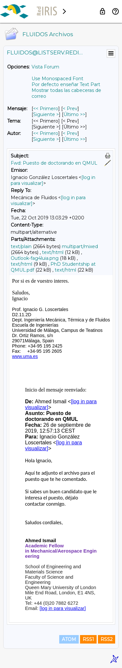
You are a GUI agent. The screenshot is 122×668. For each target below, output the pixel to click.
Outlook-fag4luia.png (35, 258)
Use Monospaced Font (57, 79)
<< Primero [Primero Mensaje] (45, 108)
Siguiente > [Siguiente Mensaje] (46, 114)
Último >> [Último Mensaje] (74, 114)
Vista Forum (45, 67)
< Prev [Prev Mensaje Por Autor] (70, 133)
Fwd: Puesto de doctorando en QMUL (54, 163)
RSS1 (88, 639)
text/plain (21, 246)
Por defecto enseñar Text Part (66, 84)
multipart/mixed (80, 246)
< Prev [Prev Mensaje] (70, 108)
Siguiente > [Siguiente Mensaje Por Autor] (46, 139)
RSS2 (107, 639)
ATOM (69, 639)
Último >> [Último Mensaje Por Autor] (74, 139)
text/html (52, 252)
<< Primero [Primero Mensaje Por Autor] (45, 133)
